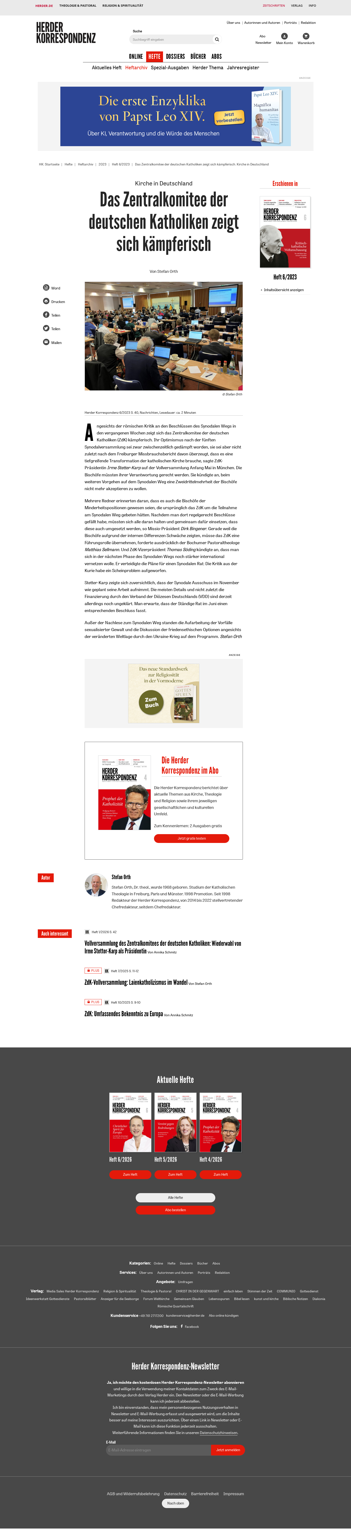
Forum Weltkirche (156, 1297)
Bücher (198, 53)
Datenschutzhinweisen (218, 1431)
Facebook (192, 1325)
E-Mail (110, 1440)
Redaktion (308, 18)
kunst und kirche (266, 1297)
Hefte (154, 53)
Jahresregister (243, 64)
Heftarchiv (136, 64)
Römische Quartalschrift (176, 1305)
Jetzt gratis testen (192, 835)
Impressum (233, 1492)
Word (55, 284)
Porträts (290, 18)
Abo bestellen (175, 1208)
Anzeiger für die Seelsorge (120, 1297)
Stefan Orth (167, 268)
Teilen (55, 311)
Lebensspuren (219, 1297)
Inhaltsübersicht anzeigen (284, 286)
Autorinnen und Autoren (262, 18)
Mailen (56, 339)
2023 (102, 161)
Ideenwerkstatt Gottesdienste (47, 1297)
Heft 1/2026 (97, 929)
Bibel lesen (242, 1297)
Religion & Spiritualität (124, 6)
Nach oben (175, 1501)
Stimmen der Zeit (259, 1289)
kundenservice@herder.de (185, 1314)
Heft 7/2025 (116, 968)
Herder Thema (207, 64)
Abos (217, 53)
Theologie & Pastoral (78, 6)
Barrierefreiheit (205, 1492)
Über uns (233, 18)
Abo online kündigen (224, 1314)
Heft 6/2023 (121, 161)
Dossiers (175, 53)
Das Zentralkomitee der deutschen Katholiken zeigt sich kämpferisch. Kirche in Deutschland (202, 161)
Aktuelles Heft (107, 64)
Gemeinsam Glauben (189, 1297)
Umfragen (185, 1280)
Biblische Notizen (295, 1297)
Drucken (58, 298)
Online (136, 53)
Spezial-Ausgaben (170, 64)
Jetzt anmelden (228, 1448)
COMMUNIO (286, 1289)
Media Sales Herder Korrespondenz (73, 1289)
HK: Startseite (49, 161)
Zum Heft (130, 1172)
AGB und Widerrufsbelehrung (133, 1492)
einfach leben (233, 1289)
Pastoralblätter (85, 1297)
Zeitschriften (272, 6)
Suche (137, 27)
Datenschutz (175, 1492)
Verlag (295, 6)
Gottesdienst (309, 1289)
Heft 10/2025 (117, 1000)
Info (312, 6)
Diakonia (319, 1297)
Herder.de (44, 6)
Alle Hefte (175, 1195)
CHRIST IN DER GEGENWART (197, 1289)
